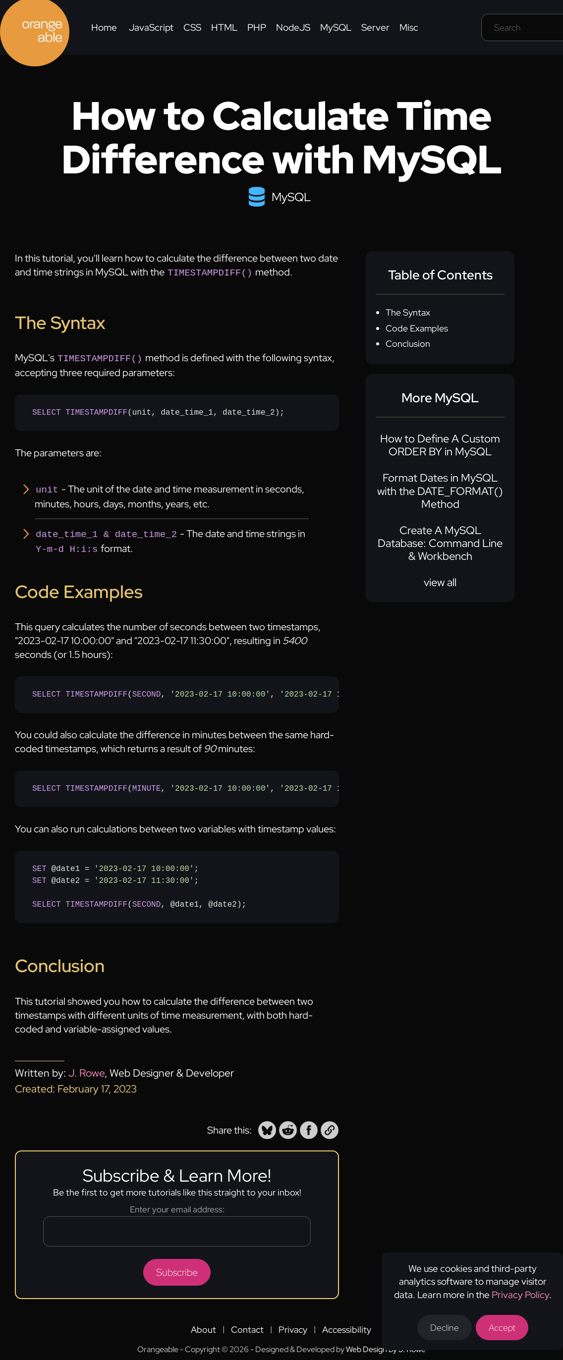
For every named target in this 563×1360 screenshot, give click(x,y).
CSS (192, 27)
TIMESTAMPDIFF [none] (96, 410)
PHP (256, 27)
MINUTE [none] (146, 783)
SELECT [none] (46, 410)
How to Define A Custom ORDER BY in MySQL (440, 445)
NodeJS (293, 27)
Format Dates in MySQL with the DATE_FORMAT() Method (440, 491)
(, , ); (185, 689)
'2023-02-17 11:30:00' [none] (330, 689)
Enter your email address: (177, 1204)
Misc (408, 27)
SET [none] (39, 864)
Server (375, 27)
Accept (502, 1327)
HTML (224, 27)
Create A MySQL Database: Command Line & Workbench (440, 543)
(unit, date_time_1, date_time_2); (158, 410)
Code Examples (417, 328)
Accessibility (346, 1324)
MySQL (335, 27)
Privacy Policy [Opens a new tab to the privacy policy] (520, 1295)
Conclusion (408, 343)
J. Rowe (86, 1068)
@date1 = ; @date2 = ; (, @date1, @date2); (139, 882)
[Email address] (177, 1226)
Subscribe (177, 1267)
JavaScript (151, 27)
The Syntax (408, 312)
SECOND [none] (146, 689)
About (203, 1324)
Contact (247, 1324)
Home (104, 27)
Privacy (293, 1324)
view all (440, 582)
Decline (444, 1327)
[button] (267, 1125)
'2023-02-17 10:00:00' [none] (220, 689)
